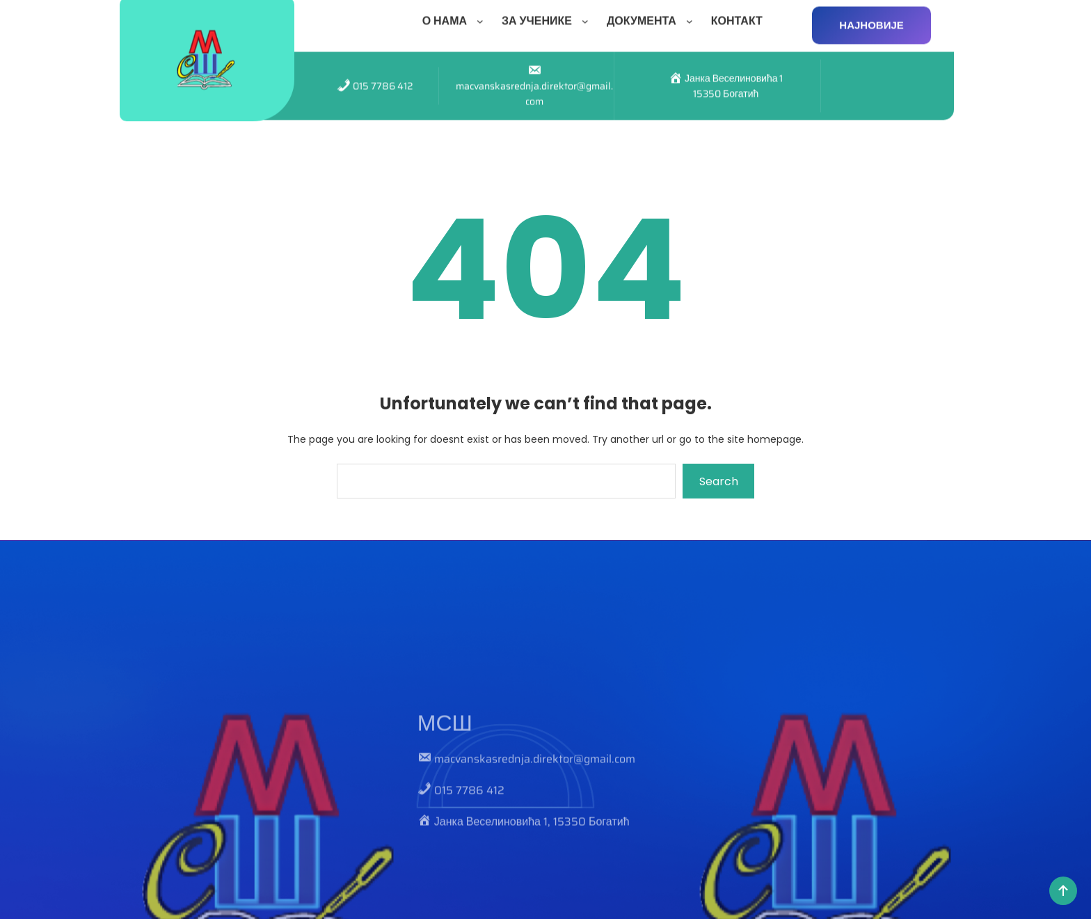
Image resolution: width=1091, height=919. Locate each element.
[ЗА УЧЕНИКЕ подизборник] (588, 16)
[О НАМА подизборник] (483, 16)
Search (718, 481)
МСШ (444, 785)
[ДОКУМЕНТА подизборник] (692, 16)
